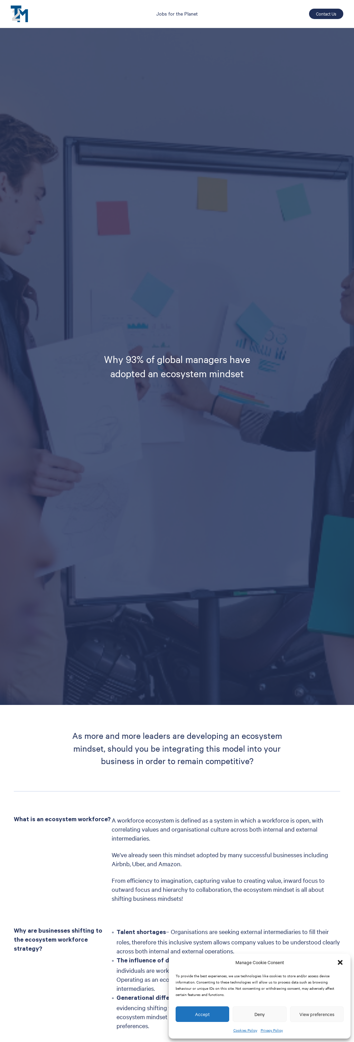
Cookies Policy (245, 1030)
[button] (340, 962)
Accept (202, 1014)
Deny (259, 1014)
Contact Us (326, 13)
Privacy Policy (272, 1030)
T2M (19, 14)
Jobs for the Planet (177, 13)
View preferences (316, 1014)
